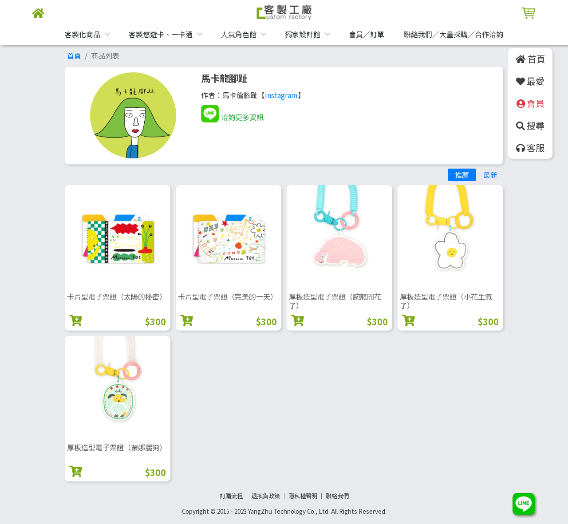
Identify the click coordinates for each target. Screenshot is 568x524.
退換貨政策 (265, 496)
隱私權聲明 (302, 496)
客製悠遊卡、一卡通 (161, 34)
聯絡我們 (337, 496)
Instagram (281, 95)
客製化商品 (82, 34)
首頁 (74, 55)
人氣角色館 (238, 34)
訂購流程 (231, 496)
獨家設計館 (302, 34)
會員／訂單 (366, 34)
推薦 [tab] (462, 174)
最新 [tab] (490, 174)
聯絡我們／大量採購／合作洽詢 (453, 34)
